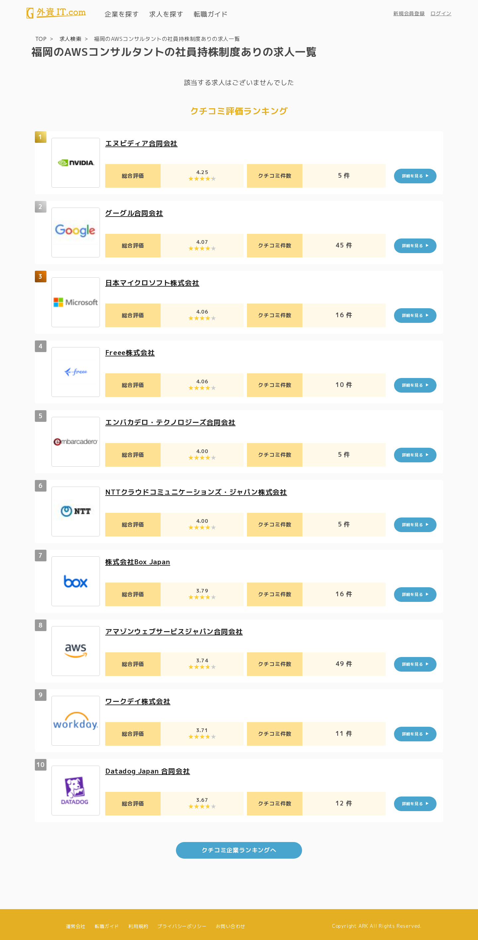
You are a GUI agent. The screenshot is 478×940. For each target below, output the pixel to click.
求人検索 (70, 38)
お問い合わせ (230, 922)
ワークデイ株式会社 (139, 701)
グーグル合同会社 (135, 212)
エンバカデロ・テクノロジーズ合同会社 (173, 422)
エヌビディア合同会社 (143, 143)
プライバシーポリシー (181, 922)
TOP (41, 38)
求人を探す (166, 14)
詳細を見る (412, 175)
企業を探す (122, 14)
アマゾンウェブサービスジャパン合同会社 (177, 631)
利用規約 (138, 922)
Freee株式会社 (131, 352)
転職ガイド (211, 14)
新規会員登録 (409, 13)
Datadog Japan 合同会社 (150, 770)
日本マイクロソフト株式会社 (154, 282)
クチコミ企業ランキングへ (239, 847)
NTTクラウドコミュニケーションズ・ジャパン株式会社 (200, 491)
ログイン (441, 13)
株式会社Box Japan (140, 561)
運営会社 (75, 922)
